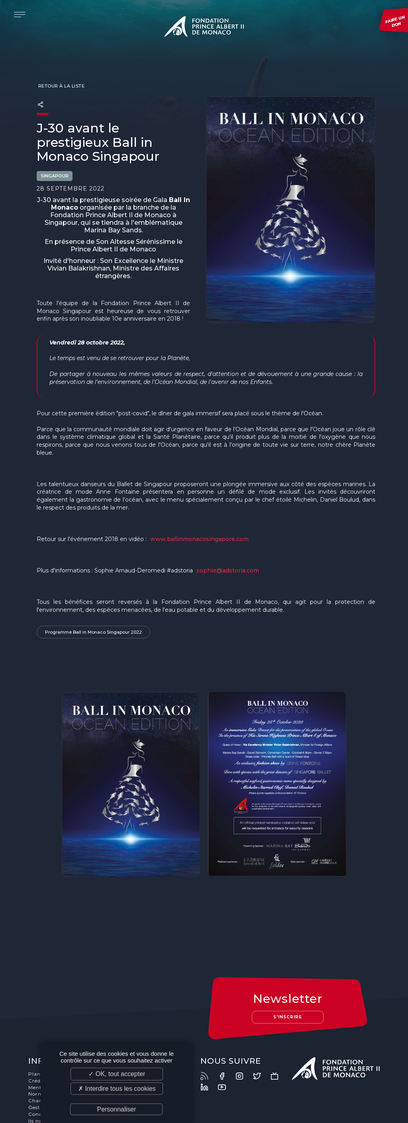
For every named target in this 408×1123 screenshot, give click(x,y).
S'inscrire (287, 969)
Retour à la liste (60, 86)
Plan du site (44, 1027)
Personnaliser (116, 1109)
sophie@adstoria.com (227, 570)
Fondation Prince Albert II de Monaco (204, 28)
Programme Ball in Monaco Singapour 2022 (93, 632)
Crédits (38, 1033)
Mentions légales (51, 1040)
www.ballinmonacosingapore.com (200, 539)
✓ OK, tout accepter (116, 1073)
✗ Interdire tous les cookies (116, 1088)
